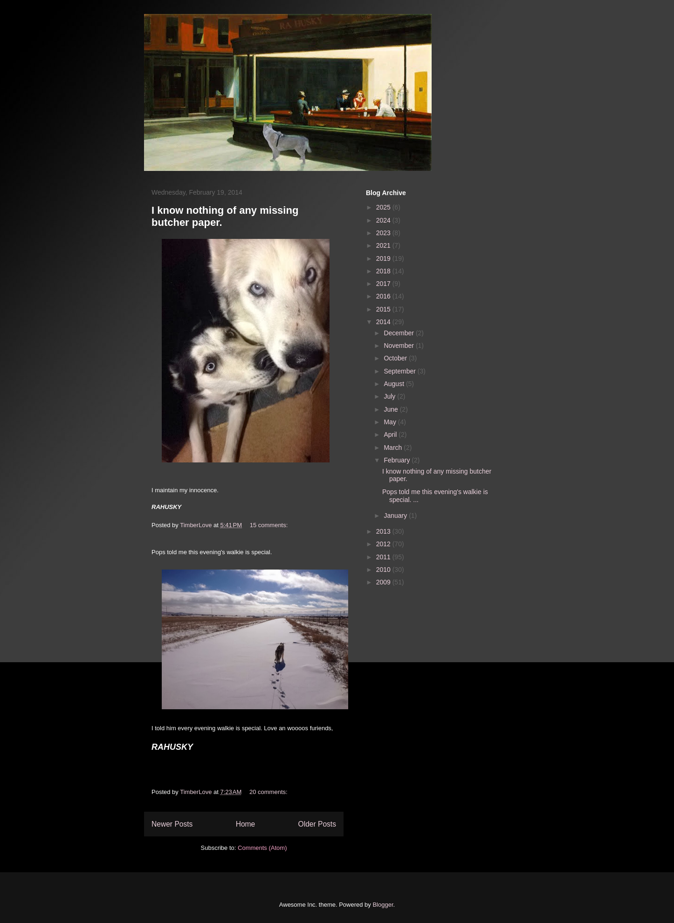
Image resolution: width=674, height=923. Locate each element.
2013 (384, 531)
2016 (384, 296)
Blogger (382, 904)
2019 (384, 258)
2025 (384, 207)
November (399, 345)
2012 (384, 544)
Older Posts (317, 824)
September (400, 371)
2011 (384, 557)
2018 (384, 271)
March (394, 447)
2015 (384, 309)
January (396, 515)
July (390, 396)
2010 (384, 569)
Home (245, 824)
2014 (384, 322)
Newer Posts (172, 824)
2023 (384, 233)
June (391, 409)
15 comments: (269, 525)
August (395, 383)
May (391, 422)
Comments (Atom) (262, 847)
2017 (384, 283)
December (399, 333)
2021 (384, 245)
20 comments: (269, 791)
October (396, 358)
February (398, 460)
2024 (384, 220)
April (391, 434)
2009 (384, 582)
